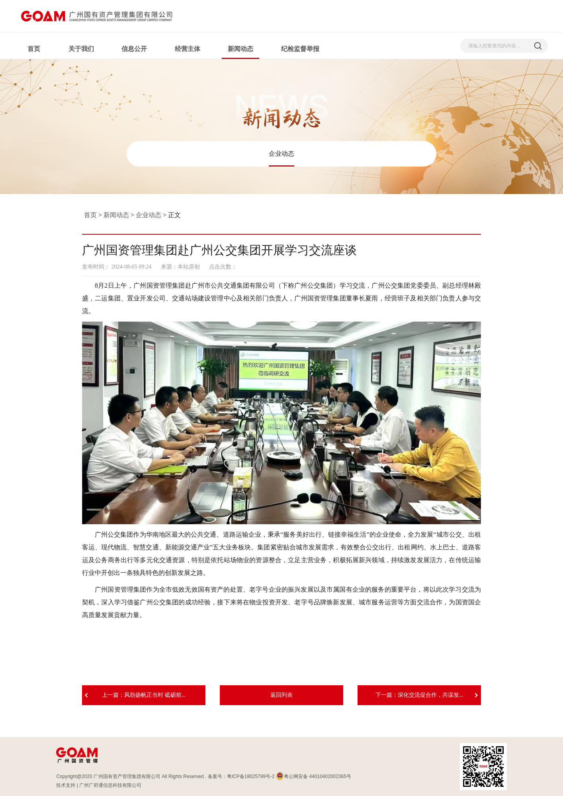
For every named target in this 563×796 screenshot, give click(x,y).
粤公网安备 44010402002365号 (313, 776)
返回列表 (281, 695)
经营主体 (187, 48)
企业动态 (281, 153)
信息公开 (134, 48)
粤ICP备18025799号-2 (251, 776)
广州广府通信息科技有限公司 (110, 785)
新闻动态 (240, 48)
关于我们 (81, 48)
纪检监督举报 (300, 48)
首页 (33, 48)
